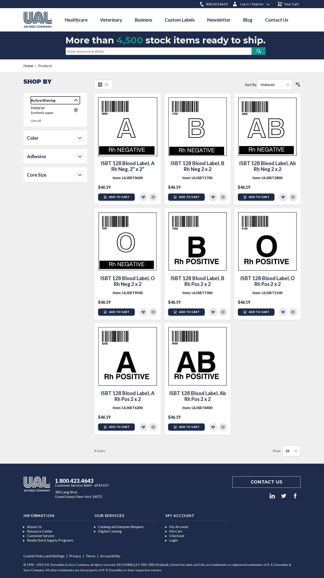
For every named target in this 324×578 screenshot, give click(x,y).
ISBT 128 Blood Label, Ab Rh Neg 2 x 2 (267, 166)
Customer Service (40, 535)
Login (173, 540)
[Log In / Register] (251, 3)
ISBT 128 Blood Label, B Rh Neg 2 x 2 (197, 166)
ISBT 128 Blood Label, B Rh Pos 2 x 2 (197, 281)
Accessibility (110, 556)
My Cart (175, 531)
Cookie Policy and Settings (44, 556)
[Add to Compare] (153, 197)
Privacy (75, 556)
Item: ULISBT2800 (267, 177)
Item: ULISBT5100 (267, 292)
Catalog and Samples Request (121, 526)
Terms (90, 556)
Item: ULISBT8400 (197, 407)
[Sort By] (275, 84)
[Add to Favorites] (143, 197)
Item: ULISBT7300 (197, 292)
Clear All (36, 120)
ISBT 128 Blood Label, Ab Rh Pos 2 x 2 (197, 396)
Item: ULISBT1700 (197, 177)
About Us (34, 526)
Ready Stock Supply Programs (50, 540)
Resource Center (40, 531)
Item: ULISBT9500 (128, 292)
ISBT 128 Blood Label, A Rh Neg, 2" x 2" (128, 166)
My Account (178, 526)
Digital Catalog (110, 531)
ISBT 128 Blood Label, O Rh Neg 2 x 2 (127, 281)
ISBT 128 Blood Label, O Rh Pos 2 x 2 (267, 281)
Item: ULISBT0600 (128, 177)
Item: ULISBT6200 (128, 407)
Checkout (176, 535)
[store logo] (37, 19)
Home (28, 65)
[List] (106, 84)
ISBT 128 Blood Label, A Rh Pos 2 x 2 (128, 396)
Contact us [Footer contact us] (266, 482)
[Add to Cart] (116, 197)
